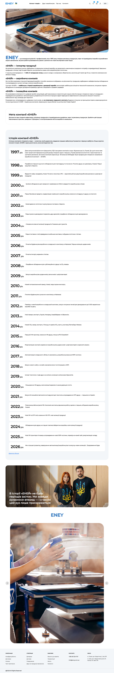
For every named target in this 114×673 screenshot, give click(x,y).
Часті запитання (10, 663)
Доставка (8, 659)
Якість (49, 661)
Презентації (51, 659)
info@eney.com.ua (74, 660)
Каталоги (50, 663)
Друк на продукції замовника (35, 663)
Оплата (8, 661)
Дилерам (29, 656)
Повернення (30, 661)
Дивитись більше (14, 453)
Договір (29, 659)
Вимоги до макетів (53, 656)
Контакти (65, 3)
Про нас (58, 3)
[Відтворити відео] (57, 30)
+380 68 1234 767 (73, 656)
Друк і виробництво (48, 3)
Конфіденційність (11, 656)
